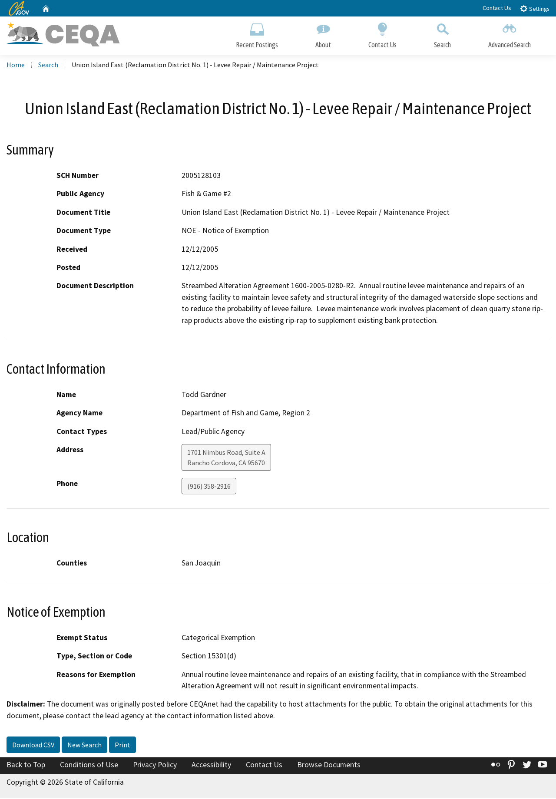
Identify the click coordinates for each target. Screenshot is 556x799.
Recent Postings (257, 34)
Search (442, 34)
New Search (84, 745)
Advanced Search (509, 34)
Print (122, 745)
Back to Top (26, 765)
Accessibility (211, 765)
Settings (534, 8)
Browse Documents (329, 765)
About (323, 34)
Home (16, 65)
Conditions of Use (89, 765)
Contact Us (497, 8)
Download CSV (33, 745)
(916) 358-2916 (209, 487)
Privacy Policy (155, 765)
